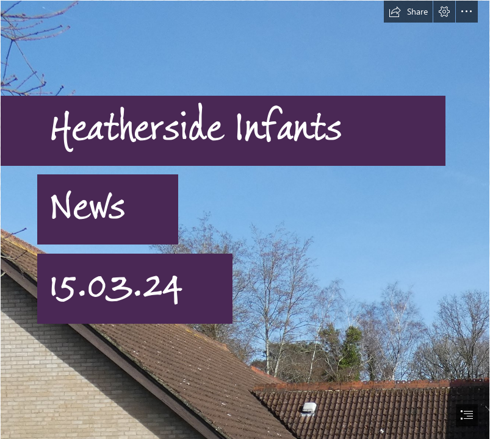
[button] (408, 12)
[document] (245, 219)
